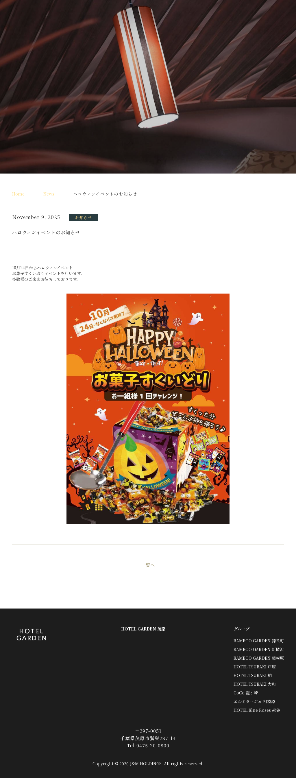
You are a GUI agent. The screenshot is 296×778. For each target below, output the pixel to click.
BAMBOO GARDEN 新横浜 (259, 649)
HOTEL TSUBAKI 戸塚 (255, 667)
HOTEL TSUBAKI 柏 (253, 675)
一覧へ (148, 565)
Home (18, 194)
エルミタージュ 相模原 (254, 701)
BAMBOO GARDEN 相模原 (259, 658)
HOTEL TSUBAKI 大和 (255, 684)
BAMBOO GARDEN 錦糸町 (259, 641)
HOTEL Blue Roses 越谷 (257, 710)
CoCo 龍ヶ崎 (246, 693)
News (48, 194)
